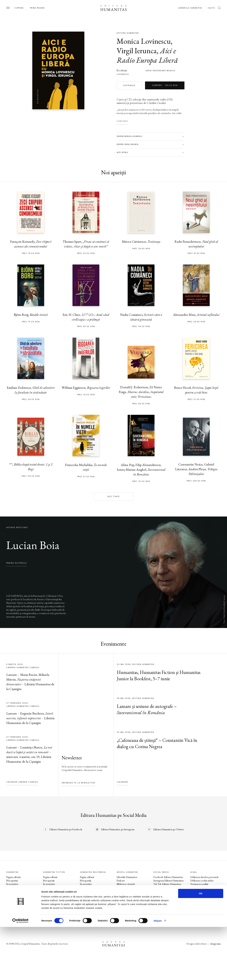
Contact (121, 898)
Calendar (122, 782)
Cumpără (165, 85)
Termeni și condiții (199, 884)
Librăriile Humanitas (190, 8)
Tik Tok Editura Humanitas (167, 884)
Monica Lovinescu (144, 41)
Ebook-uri (122, 887)
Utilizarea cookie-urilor (202, 880)
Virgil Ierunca (137, 50)
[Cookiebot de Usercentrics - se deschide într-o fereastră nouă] (20, 948)
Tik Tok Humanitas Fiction (167, 894)
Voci (82, 898)
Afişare (158, 948)
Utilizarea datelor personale (204, 877)
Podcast (121, 880)
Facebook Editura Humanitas (168, 877)
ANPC (193, 891)
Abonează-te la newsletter (78, 783)
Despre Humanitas (126, 891)
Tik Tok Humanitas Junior (166, 911)
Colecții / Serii (13, 891)
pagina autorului (16, 563)
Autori (9, 894)
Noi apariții (12, 880)
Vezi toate (113, 497)
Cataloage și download (128, 894)
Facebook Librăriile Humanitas (163, 899)
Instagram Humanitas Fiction (168, 891)
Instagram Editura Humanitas (168, 880)
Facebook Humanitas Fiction (167, 887)
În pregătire (12, 884)
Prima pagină (37, 8)
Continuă (122, 121)
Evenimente (12, 887)
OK (201, 921)
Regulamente (197, 887)
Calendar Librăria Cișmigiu (22, 782)
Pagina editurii (13, 877)
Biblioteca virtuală (126, 884)
